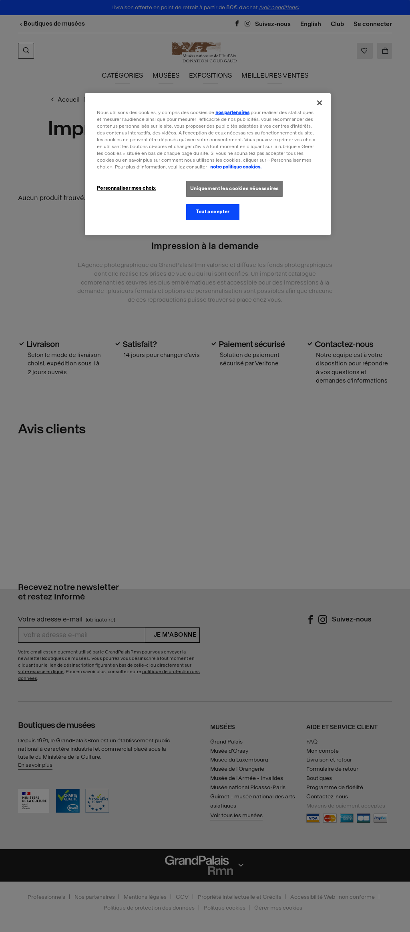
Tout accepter (212, 211)
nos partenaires (232, 112)
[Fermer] (319, 103)
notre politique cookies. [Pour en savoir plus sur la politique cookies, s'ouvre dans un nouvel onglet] (235, 166)
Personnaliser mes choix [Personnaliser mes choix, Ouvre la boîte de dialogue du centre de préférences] (126, 188)
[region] (208, 164)
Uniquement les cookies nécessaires (234, 188)
